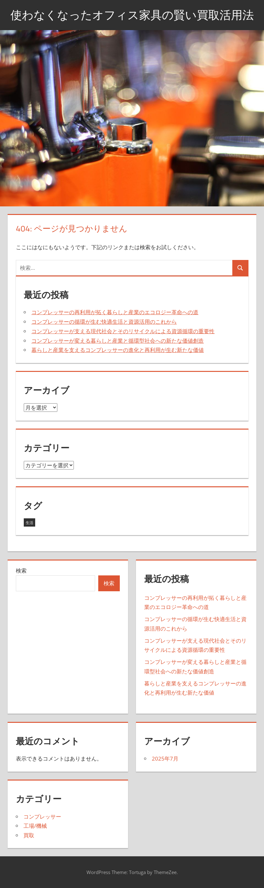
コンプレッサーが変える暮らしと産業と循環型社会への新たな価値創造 (117, 340)
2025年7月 (165, 758)
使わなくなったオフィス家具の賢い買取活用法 (132, 14)
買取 (28, 835)
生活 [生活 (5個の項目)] (29, 522)
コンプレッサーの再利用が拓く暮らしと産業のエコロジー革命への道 (114, 312)
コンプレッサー (42, 816)
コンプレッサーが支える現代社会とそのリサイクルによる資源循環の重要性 (123, 331)
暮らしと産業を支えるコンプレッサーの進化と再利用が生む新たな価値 (117, 349)
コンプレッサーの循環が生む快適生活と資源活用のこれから (104, 321)
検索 (21, 570)
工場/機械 (35, 825)
